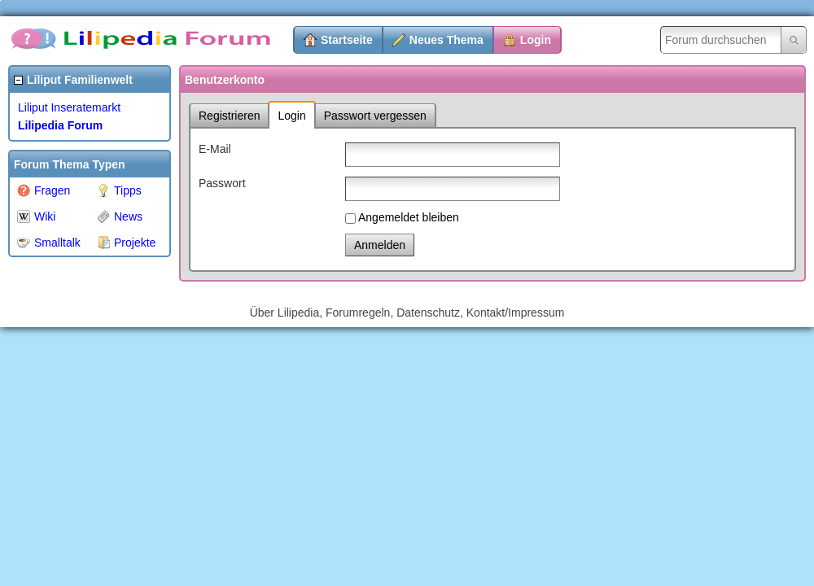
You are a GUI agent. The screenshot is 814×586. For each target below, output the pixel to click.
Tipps (119, 190)
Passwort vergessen (375, 115)
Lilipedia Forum (60, 125)
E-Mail (215, 148)
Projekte (126, 242)
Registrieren (229, 115)
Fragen (43, 190)
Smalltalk (49, 242)
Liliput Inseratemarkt (69, 107)
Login (535, 39)
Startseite (347, 39)
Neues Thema (446, 39)
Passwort (222, 183)
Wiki (36, 216)
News (119, 216)
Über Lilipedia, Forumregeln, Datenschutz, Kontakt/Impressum (407, 312)
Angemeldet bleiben (408, 217)
